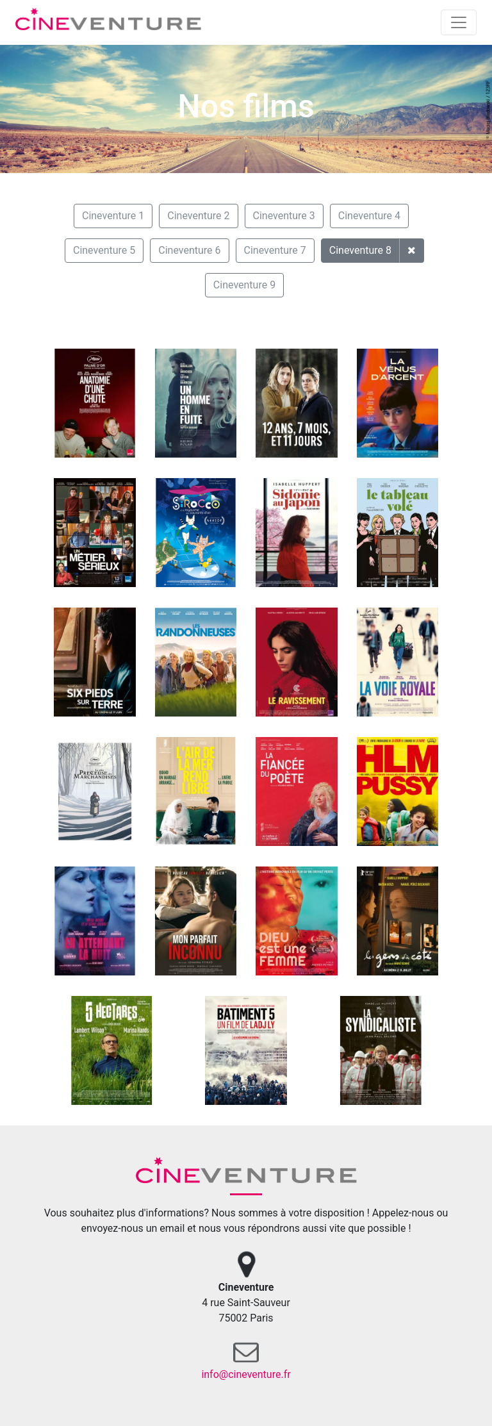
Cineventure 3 (284, 216)
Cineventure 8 (360, 250)
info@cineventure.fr (245, 1374)
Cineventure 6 (189, 250)
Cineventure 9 (244, 285)
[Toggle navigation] (459, 22)
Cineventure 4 (369, 216)
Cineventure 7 (275, 250)
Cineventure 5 (104, 250)
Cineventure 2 (198, 216)
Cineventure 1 (113, 216)
